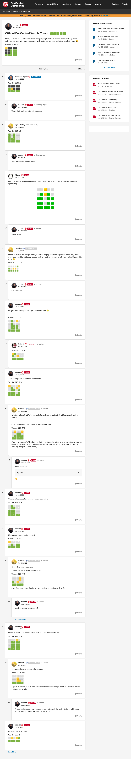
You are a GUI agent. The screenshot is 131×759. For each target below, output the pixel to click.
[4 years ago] (102, 102)
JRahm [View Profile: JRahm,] (112, 55)
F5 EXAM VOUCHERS (107, 60)
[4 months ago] (103, 47)
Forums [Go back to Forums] (15, 11)
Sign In (125, 4)
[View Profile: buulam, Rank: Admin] (8, 26)
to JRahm (37, 228)
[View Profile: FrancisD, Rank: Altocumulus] (10, 249)
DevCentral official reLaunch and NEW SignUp (112, 92)
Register (115, 4)
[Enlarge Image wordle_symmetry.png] (45, 198)
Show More (20, 619)
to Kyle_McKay (39, 155)
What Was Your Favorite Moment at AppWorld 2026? (111, 29)
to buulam (40, 344)
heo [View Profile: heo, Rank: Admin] (111, 86)
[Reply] (78, 60)
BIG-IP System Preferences (109, 52)
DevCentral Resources (107, 107)
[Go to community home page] (13, 4)
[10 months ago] (103, 63)
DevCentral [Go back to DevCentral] (6, 11)
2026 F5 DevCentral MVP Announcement (108, 84)
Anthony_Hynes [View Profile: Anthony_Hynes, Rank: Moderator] (21, 77)
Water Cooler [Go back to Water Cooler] (25, 11)
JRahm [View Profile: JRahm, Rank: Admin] (17, 175)
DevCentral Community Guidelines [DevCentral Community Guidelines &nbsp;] (107, 99)
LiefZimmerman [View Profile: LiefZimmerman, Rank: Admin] (115, 94)
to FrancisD (38, 284)
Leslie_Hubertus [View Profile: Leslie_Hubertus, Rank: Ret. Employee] (115, 102)
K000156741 (106, 15)
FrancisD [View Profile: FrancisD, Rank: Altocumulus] (18, 248)
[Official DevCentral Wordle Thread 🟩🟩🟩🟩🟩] (19, 79)
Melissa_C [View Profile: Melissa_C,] (113, 31)
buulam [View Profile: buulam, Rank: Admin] (16, 25)
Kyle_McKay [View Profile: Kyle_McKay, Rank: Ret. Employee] (20, 125)
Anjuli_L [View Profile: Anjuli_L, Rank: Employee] (21, 344)
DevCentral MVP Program (109, 115)
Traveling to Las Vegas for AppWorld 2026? (109, 44)
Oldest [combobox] (81, 69)
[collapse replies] (2, 76)
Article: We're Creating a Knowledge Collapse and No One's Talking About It (110, 36)
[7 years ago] (102, 94)
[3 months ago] (102, 31)
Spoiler (20, 473)
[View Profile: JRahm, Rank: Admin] (10, 176)
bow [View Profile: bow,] (111, 63)
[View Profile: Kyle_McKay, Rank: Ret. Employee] (10, 126)
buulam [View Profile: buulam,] (112, 39)
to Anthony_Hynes (40, 105)
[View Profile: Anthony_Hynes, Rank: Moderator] (10, 77)
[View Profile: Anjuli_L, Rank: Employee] (14, 345)
